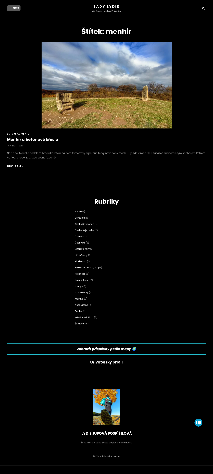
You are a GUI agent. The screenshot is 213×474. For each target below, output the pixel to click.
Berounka (13, 133)
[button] (198, 423)
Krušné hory (81, 280)
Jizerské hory (82, 249)
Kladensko (80, 261)
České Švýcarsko (84, 230)
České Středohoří (84, 224)
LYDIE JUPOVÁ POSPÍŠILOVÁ (106, 433)
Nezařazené (81, 305)
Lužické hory (81, 292)
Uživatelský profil (106, 362)
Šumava (79, 323)
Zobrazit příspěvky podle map (103, 349)
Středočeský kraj (84, 317)
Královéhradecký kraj (87, 267)
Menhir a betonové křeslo (33, 139)
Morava (79, 298)
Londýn (79, 286)
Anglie (78, 211)
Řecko (78, 311)
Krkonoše (80, 273)
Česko (25, 133)
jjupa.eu (116, 456)
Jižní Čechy (81, 255)
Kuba (21, 145)
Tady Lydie (106, 6)
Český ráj (80, 242)
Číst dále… (20, 166)
